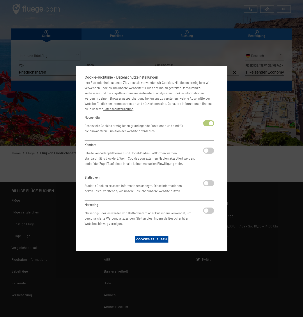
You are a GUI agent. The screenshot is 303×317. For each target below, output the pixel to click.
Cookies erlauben (151, 239)
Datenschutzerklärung (118, 109)
